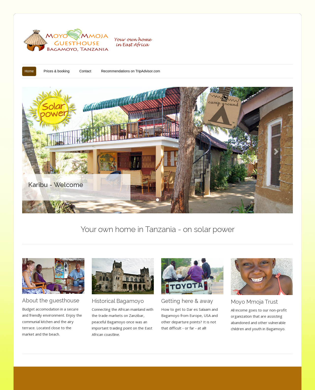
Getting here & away (187, 301)
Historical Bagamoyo (118, 301)
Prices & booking (56, 71)
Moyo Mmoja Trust (254, 301)
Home (29, 71)
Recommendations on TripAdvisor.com (130, 71)
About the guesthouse (50, 300)
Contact (85, 71)
